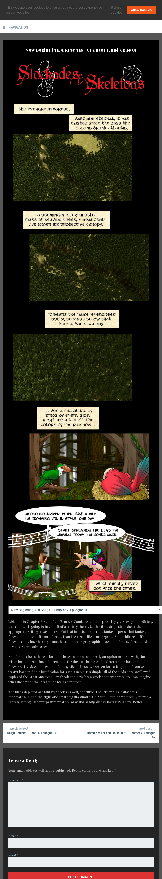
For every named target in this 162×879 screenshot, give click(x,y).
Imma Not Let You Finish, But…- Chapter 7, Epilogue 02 (120, 732)
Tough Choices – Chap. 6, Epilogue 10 (42, 730)
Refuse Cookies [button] (116, 10)
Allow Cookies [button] (141, 10)
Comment (15, 780)
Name (13, 836)
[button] (30, 12)
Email (13, 855)
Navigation (18, 27)
